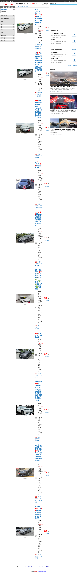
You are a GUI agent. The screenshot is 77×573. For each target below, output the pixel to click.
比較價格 (47, 30)
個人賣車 (65, 1)
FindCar (8, 4)
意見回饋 (75, 65)
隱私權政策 (43, 571)
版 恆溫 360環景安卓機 (38, 335)
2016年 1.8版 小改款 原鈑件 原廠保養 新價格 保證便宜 (38, 512)
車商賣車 (71, 1)
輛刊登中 (38, 48)
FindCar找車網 (19, 6)
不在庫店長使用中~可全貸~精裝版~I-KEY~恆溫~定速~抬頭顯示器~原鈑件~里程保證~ (38, 452)
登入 (75, 1)
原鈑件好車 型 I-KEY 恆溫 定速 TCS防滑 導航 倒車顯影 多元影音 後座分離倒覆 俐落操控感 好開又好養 (38, 391)
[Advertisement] (63, 16)
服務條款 (39, 571)
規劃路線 (74, 35)
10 (42, 566)
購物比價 (3, 1)
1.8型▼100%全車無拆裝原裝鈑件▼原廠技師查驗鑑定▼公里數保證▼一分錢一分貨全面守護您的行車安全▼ (38, 62)
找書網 (7, 1)
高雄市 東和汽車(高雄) (38, 498)
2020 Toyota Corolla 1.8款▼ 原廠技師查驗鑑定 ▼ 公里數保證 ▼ (38, 17)
